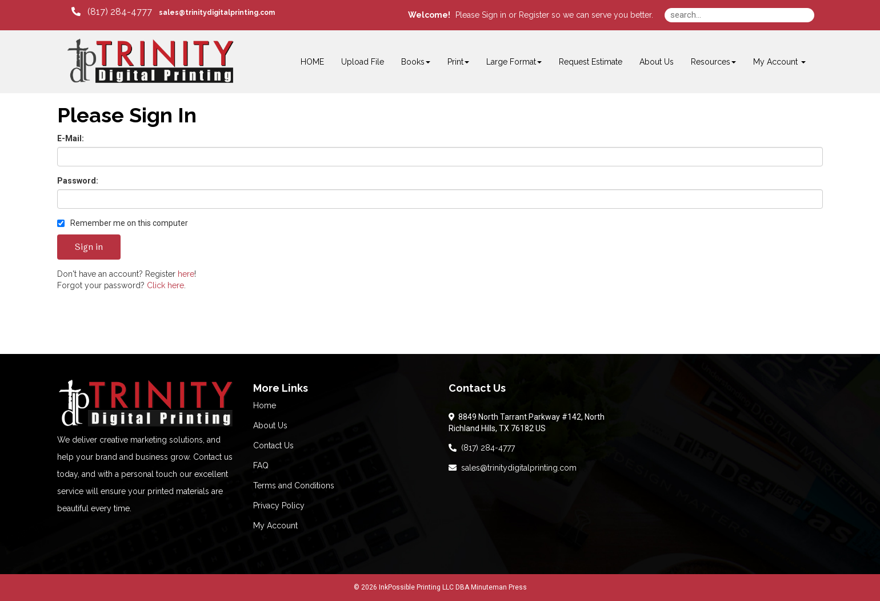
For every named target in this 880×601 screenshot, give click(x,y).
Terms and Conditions (293, 485)
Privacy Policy (279, 505)
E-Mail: (70, 138)
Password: (77, 180)
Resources (713, 61)
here (186, 273)
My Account (275, 525)
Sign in (494, 14)
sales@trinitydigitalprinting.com (513, 467)
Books (415, 61)
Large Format (514, 61)
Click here (165, 285)
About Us (656, 61)
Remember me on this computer (122, 223)
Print (458, 61)
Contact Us (273, 445)
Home (264, 405)
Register (534, 14)
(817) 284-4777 (482, 447)
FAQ (261, 465)
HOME (312, 61)
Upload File (362, 61)
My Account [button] (779, 61)
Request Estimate (590, 61)
